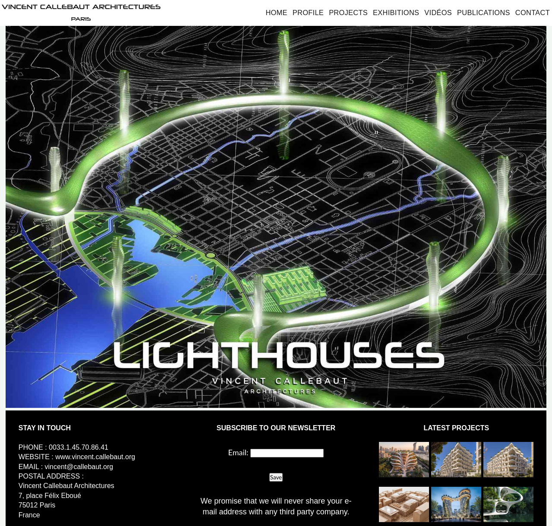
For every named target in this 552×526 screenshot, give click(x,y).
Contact (532, 12)
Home (276, 12)
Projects (348, 12)
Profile (308, 12)
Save (276, 477)
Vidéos (438, 12)
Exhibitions (396, 12)
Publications (483, 12)
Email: (238, 452)
